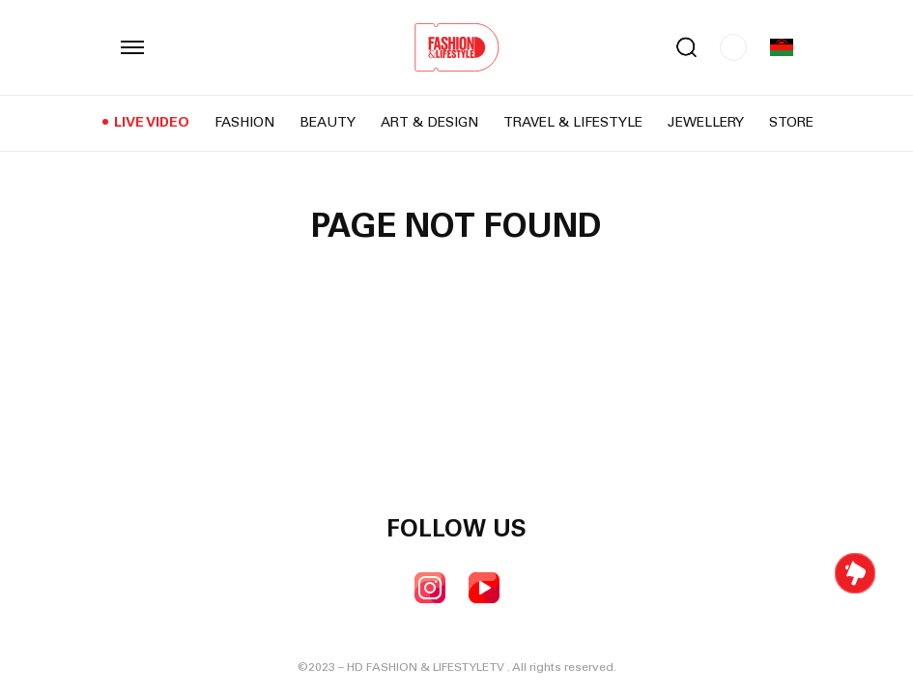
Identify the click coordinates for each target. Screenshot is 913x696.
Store (791, 123)
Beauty (328, 123)
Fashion (244, 123)
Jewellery (706, 123)
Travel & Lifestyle (572, 123)
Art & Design (429, 123)
